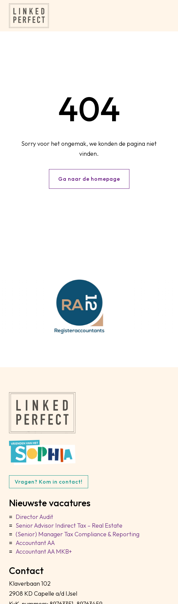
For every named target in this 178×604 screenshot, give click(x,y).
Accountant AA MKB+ (44, 551)
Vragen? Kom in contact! (49, 481)
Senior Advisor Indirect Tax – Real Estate (69, 525)
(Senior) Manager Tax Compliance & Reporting (77, 534)
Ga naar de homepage (89, 178)
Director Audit (34, 517)
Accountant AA (35, 543)
